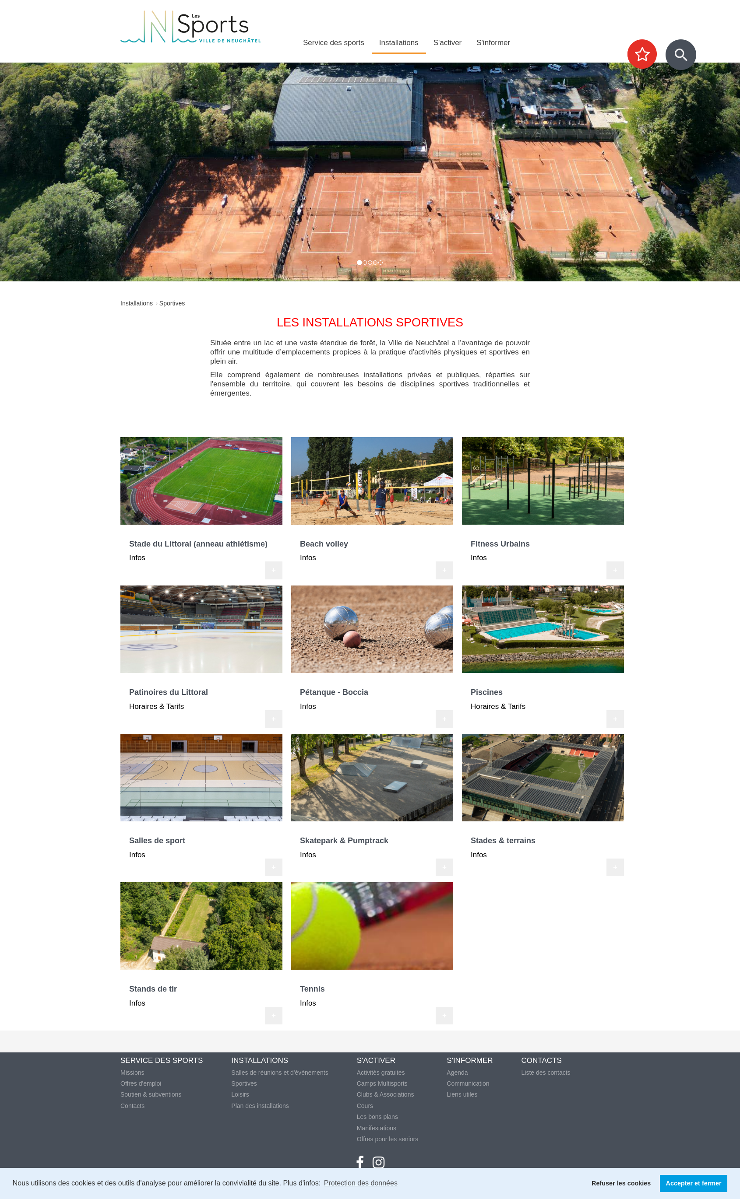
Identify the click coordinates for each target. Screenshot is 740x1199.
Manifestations (376, 1128)
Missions (132, 1072)
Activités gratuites (381, 1072)
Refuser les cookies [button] (621, 1183)
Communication (468, 1083)
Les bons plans (377, 1116)
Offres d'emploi (140, 1083)
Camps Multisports (382, 1083)
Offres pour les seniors (388, 1139)
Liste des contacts (546, 1072)
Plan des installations (260, 1105)
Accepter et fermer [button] (694, 1183)
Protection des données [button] (361, 1183)
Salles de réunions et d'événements (279, 1072)
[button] (55, 172)
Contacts (132, 1105)
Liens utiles (462, 1094)
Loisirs (240, 1094)
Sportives (244, 1083)
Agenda (457, 1072)
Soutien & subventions (150, 1094)
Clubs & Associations (385, 1094)
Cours (365, 1105)
